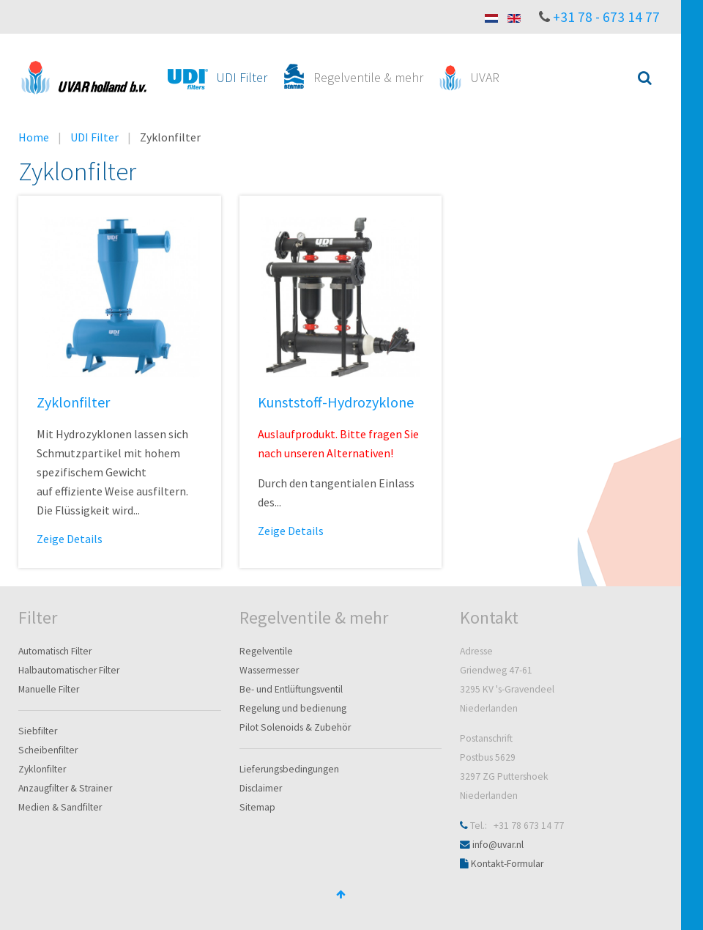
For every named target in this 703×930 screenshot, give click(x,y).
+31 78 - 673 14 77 (606, 17)
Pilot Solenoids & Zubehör (295, 727)
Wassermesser (269, 670)
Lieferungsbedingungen (289, 769)
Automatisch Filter (55, 651)
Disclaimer (260, 788)
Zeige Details (70, 538)
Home (33, 137)
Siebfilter (37, 731)
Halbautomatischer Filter (68, 670)
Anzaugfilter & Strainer (65, 788)
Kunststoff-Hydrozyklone (336, 402)
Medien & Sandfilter (60, 807)
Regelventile (266, 651)
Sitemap (257, 807)
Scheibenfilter (48, 750)
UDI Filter (94, 137)
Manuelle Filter (48, 689)
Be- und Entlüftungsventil (291, 689)
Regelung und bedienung (292, 708)
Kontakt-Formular (507, 863)
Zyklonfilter (73, 402)
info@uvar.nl (498, 844)
